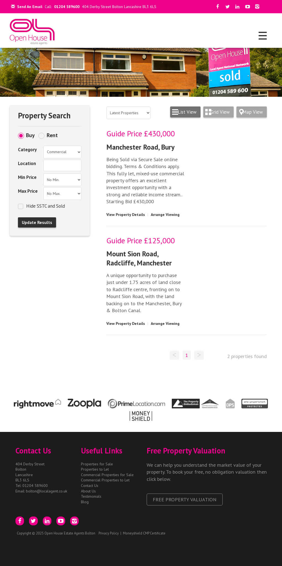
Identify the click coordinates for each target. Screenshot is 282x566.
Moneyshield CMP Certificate (144, 533)
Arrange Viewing (165, 214)
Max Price (28, 191)
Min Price (27, 177)
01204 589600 (67, 6)
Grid (220, 112)
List (187, 112)
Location (27, 163)
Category (27, 150)
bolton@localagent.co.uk (46, 491)
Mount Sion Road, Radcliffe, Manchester (139, 258)
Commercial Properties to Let (105, 480)
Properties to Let (95, 469)
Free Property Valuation (185, 499)
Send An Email (26, 6)
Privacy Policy (109, 533)
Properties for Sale (97, 463)
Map (253, 112)
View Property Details (125, 214)
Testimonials (91, 496)
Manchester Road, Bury (140, 147)
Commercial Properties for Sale (107, 474)
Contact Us (89, 485)
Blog (85, 501)
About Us (88, 491)
